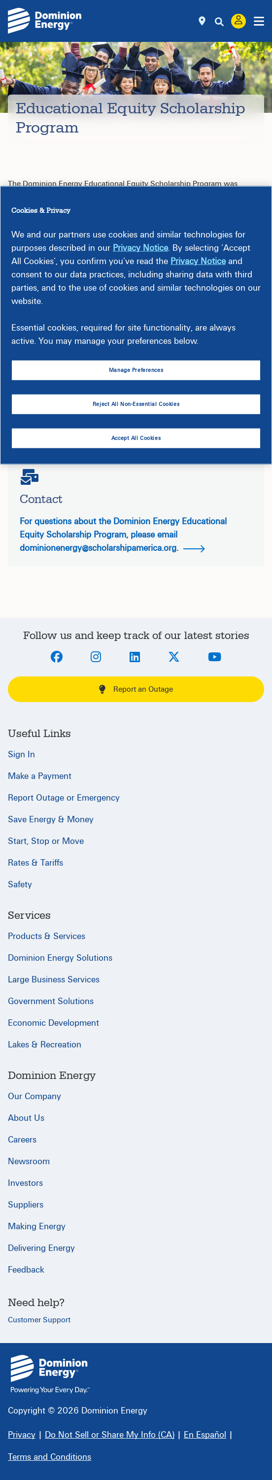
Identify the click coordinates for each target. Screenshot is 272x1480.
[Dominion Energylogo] (45, 21)
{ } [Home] (50, 1374)
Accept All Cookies (136, 438)
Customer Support (39, 1319)
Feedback (26, 1270)
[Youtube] (214, 658)
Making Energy (37, 1226)
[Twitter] (174, 658)
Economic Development (53, 1023)
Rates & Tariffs (35, 863)
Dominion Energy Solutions (60, 958)
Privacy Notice (140, 248)
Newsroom (29, 1161)
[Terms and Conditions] (49, 1457)
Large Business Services (54, 980)
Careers (22, 1140)
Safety (20, 884)
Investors (25, 1183)
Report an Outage (136, 689)
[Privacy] (21, 1435)
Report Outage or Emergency (64, 798)
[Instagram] (96, 658)
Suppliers (25, 1205)
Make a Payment (39, 776)
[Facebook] (57, 658)
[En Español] (205, 1435)
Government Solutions (51, 1001)
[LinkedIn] (135, 658)
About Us (26, 1118)
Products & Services (46, 936)
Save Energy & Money (51, 819)
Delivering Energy (41, 1248)
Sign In (21, 754)
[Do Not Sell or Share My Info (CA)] (109, 1435)
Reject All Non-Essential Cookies (136, 404)
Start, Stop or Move (46, 841)
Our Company (34, 1096)
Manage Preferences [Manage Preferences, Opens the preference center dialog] (136, 370)
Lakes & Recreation (44, 1045)
